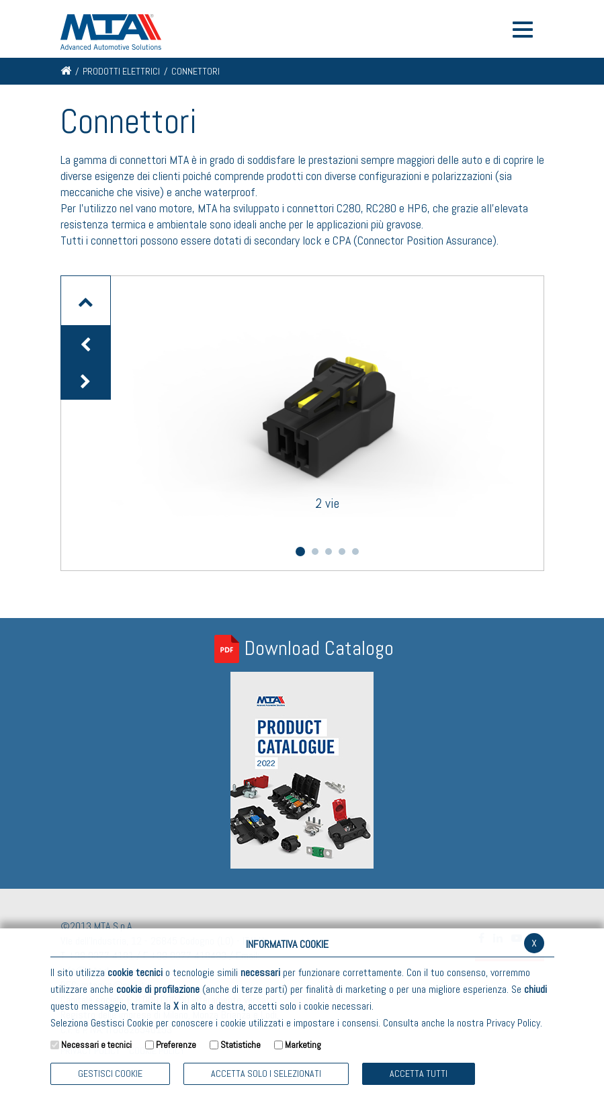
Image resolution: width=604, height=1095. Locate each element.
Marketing (303, 1045)
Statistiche (240, 1045)
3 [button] (328, 551)
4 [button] (342, 551)
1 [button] (300, 551)
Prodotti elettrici (121, 71)
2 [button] (315, 551)
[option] (327, 403)
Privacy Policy (513, 1023)
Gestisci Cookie (110, 1073)
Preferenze (176, 1045)
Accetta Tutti (418, 1073)
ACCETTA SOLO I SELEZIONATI (266, 1073)
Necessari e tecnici (96, 1045)
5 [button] (355, 551)
